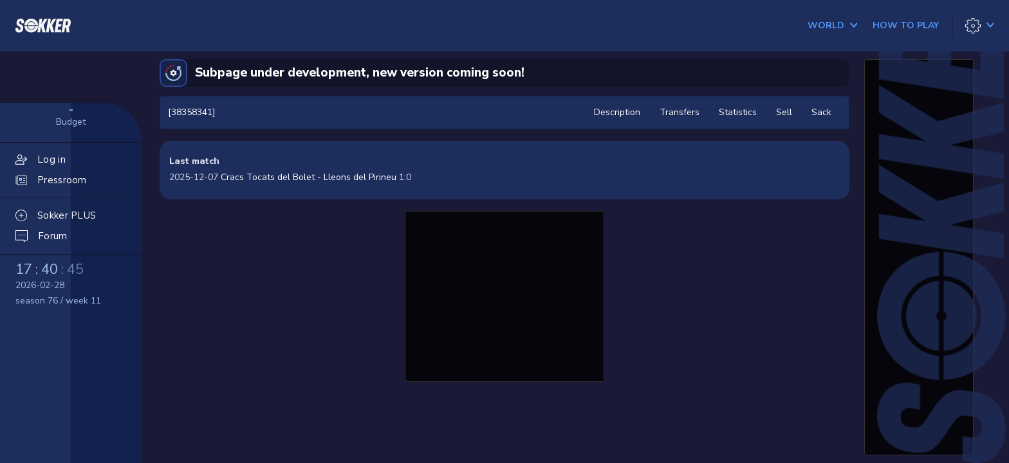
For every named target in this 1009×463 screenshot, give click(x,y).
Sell (784, 112)
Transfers (679, 112)
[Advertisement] (504, 294)
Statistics (738, 112)
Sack (821, 112)
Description (617, 112)
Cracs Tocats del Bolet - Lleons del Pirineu (308, 177)
